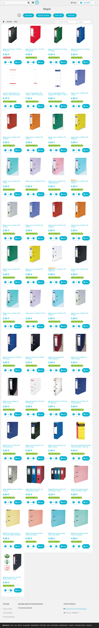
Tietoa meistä (7, 609)
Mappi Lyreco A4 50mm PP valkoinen (57, 270)
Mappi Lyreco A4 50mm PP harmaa (79, 314)
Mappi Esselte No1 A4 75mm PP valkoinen (35, 402)
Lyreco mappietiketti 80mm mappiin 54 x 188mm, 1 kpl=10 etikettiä (58, 94)
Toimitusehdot (7, 613)
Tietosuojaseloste (9, 617)
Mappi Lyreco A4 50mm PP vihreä (11, 270)
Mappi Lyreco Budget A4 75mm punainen (56, 358)
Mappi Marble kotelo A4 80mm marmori (13, 490)
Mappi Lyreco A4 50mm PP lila (35, 313)
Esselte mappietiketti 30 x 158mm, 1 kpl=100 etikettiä (34, 94)
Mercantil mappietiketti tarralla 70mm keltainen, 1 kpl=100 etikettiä (81, 446)
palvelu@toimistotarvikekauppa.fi (76, 609)
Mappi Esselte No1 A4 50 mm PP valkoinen (57, 402)
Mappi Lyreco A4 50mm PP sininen (34, 226)
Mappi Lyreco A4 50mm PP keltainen (34, 270)
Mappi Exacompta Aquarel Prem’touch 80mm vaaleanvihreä (79, 534)
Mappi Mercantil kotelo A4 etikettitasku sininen (34, 490)
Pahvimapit (71, 15)
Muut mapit (58, 15)
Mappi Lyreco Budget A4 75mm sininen (79, 358)
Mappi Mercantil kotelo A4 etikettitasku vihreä (56, 490)
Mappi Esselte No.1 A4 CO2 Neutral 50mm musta (12, 578)
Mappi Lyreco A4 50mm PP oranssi (79, 226)
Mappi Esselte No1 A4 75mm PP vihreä (57, 50)
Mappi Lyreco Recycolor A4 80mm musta (34, 446)
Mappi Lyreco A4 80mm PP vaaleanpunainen (57, 182)
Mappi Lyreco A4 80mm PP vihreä (57, 138)
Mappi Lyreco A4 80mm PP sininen (79, 94)
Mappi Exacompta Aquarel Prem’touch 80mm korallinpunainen (34, 534)
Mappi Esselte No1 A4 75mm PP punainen (35, 50)
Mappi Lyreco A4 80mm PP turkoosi (79, 182)
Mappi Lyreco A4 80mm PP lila (35, 181)
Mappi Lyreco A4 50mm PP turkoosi (57, 314)
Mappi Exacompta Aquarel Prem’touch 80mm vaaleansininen (56, 534)
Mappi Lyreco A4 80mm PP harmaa (11, 226)
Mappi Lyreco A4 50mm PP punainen (57, 226)
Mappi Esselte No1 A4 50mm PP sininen (12, 358)
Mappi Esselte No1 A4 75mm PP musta (12, 50)
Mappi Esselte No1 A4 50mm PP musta (35, 358)
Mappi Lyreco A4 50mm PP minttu (11, 314)
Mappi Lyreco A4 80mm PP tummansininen (79, 402)
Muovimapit (28, 15)
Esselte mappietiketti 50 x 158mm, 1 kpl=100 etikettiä (11, 94)
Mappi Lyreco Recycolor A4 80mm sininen (57, 446)
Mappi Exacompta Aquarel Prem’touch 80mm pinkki (79, 490)
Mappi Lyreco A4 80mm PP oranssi (34, 138)
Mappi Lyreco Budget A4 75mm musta (10, 402)
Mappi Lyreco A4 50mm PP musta (79, 270)
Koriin (17, 62)
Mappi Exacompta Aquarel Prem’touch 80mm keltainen (12, 534)
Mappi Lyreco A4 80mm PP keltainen (79, 138)
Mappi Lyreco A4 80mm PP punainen (11, 138)
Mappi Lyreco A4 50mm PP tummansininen (11, 446)
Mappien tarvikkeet (43, 15)
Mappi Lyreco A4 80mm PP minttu (11, 182)
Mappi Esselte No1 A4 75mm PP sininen (80, 50)
